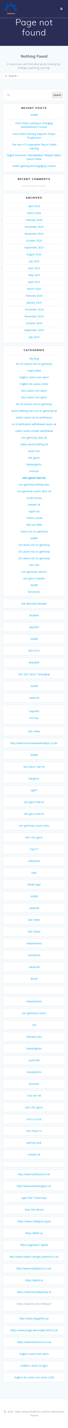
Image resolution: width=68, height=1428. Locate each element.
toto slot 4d (34, 1102)
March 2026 (34, 219)
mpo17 (34, 855)
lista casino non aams (34, 397)
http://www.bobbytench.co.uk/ (34, 1275)
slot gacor (34, 464)
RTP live (34, 724)
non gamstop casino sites (34, 832)
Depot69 (34, 717)
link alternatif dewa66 (34, 610)
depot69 (34, 633)
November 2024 (34, 322)
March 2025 (34, 295)
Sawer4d (34, 704)
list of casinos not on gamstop (34, 370)
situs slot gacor (34, 843)
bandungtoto (34, 470)
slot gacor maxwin (34, 584)
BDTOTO (34, 657)
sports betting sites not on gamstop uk (34, 417)
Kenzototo (34, 598)
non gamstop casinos (34, 578)
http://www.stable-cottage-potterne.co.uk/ (34, 1263)
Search (57, 101)
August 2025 (34, 260)
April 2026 (34, 212)
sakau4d (34, 914)
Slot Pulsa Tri (34, 1137)
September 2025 (34, 254)
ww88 (34, 544)
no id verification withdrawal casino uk (34, 430)
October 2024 (34, 329)
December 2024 (34, 315)
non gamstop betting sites (34, 491)
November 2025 (34, 240)
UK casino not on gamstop (34, 551)
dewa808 (34, 669)
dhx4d (34, 985)
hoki (34, 879)
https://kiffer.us (34, 1239)
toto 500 (34, 571)
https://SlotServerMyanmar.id (34, 1298)
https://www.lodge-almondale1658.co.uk (34, 1336)
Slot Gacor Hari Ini (34, 773)
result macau (34, 504)
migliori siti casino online (34, 390)
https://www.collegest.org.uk (34, 1227)
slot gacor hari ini (34, 484)
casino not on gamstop (34, 537)
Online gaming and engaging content (34, 172)
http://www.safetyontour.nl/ (34, 1180)
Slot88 (34, 761)
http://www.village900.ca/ (34, 1325)
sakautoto (34, 867)
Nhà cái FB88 (34, 531)
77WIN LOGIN (34, 524)
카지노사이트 (34, 1125)
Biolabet (34, 621)
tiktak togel (34, 890)
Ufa (34, 1031)
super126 (34, 517)
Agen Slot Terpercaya (34, 1204)
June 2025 (34, 274)
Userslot (34, 477)
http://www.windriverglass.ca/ (34, 1192)
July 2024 (34, 343)
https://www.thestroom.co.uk (34, 1348)
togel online (34, 377)
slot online (34, 737)
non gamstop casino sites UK (34, 497)
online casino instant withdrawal (34, 437)
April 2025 (34, 288)
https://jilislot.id (34, 1286)
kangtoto (34, 784)
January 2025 (34, 309)
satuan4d (34, 973)
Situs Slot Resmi (34, 1216)
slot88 (34, 121)
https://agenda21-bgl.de (34, 1251)
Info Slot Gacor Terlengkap (34, 680)
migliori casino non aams (34, 383)
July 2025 (34, 267)
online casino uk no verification (34, 424)
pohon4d (34, 1066)
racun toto (34, 457)
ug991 (34, 796)
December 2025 (34, 233)
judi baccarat (34, 1149)
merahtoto (34, 961)
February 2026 (34, 226)
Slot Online (34, 938)
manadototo (34, 1078)
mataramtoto (34, 949)
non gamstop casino (34, 1019)
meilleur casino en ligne (34, 1372)
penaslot (34, 1090)
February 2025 (34, 302)
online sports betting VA (34, 450)
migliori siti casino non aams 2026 (34, 1383)
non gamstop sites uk (34, 444)
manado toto (34, 1043)
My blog (34, 365)
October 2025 (34, 247)
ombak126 (34, 511)
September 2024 (34, 336)
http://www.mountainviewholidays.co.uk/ (34, 749)
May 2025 (34, 281)
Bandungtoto (34, 1055)
